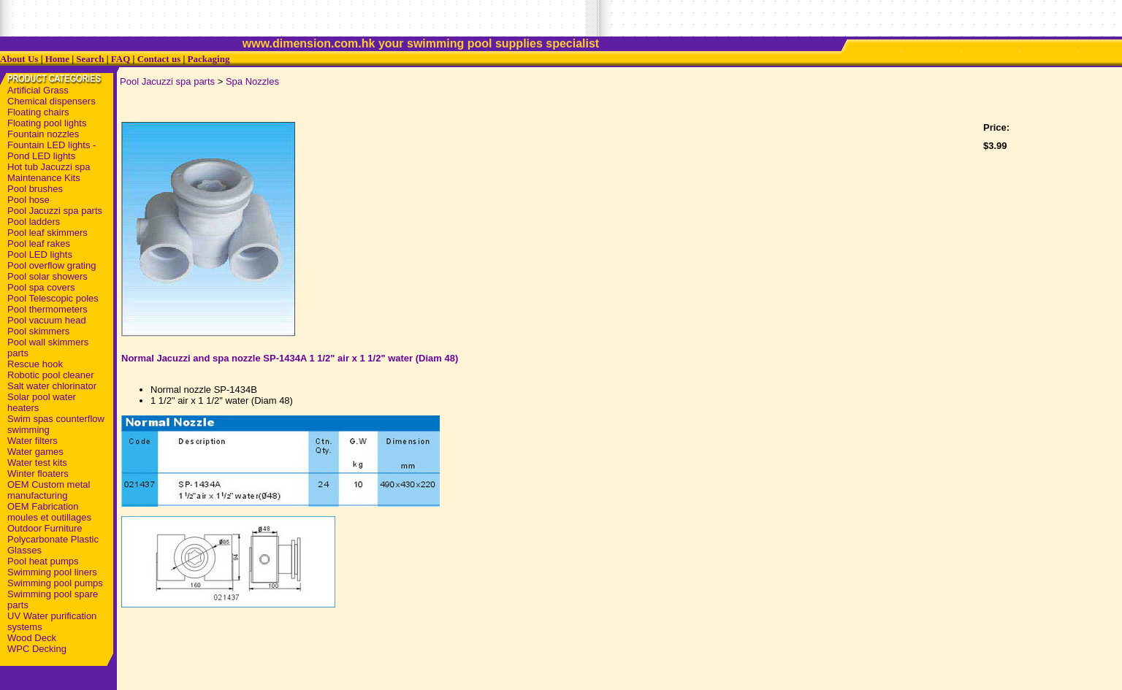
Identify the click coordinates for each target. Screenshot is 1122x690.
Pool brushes (35, 188)
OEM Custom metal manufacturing (48, 490)
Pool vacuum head (46, 320)
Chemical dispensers (51, 101)
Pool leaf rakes (38, 243)
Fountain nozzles (43, 134)
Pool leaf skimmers (47, 232)
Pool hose (28, 199)
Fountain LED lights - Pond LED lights (51, 150)
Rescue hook (35, 364)
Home (57, 58)
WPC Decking (36, 648)
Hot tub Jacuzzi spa (48, 166)
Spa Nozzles (252, 81)
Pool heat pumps (43, 561)
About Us (19, 58)
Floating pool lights (46, 123)
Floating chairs (38, 112)
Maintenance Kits (43, 177)
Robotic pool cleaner (50, 374)
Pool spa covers (41, 287)
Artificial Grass (38, 90)
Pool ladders (33, 221)
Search (90, 58)
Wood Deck (31, 637)
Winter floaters (38, 473)
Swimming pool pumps (55, 583)
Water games (35, 451)
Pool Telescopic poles (53, 298)
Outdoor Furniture (45, 528)
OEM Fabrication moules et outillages (49, 512)
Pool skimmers (38, 331)
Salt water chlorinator (51, 385)
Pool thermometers (47, 309)
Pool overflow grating (51, 265)
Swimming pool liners (52, 572)
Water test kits (37, 462)
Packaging (209, 58)
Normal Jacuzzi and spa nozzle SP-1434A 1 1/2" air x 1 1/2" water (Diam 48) (289, 358)
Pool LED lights (39, 254)
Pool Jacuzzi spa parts (54, 210)
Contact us (159, 58)
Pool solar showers (47, 276)
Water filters (32, 440)
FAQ (120, 58)
